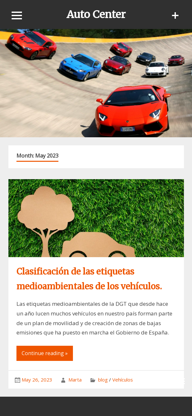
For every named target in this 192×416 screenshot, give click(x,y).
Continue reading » (45, 353)
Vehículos (122, 379)
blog (103, 379)
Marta (75, 379)
